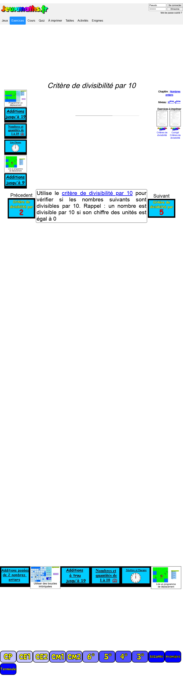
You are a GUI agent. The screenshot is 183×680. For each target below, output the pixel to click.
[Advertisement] (91, 53)
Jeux (5, 20)
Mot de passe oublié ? (171, 12)
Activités (83, 20)
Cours (31, 20)
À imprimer (55, 20)
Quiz (42, 20)
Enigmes (97, 20)
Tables (70, 20)
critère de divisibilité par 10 (97, 193)
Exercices (17, 20)
